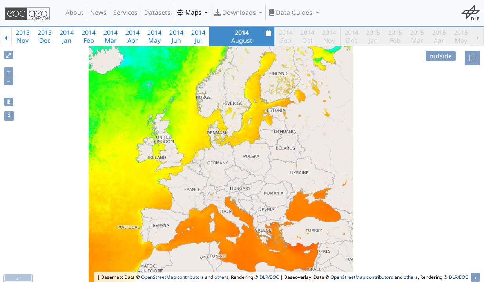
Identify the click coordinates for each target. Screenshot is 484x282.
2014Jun (176, 36)
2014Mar (110, 36)
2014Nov (329, 36)
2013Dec (45, 36)
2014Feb (89, 36)
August (252, 36)
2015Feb (395, 36)
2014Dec (351, 36)
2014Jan (67, 36)
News (98, 12)
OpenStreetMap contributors (172, 277)
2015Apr (439, 36)
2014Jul (198, 36)
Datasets (157, 12)
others (221, 277)
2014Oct (307, 36)
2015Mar (417, 36)
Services (125, 12)
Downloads (235, 12)
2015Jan (373, 36)
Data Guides (291, 12)
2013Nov (23, 36)
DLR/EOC (269, 277)
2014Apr (132, 36)
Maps (190, 12)
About (74, 12)
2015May (461, 36)
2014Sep (286, 36)
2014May (154, 36)
